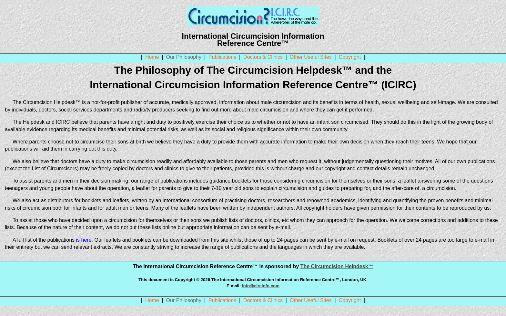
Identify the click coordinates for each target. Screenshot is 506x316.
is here (84, 240)
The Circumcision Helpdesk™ (336, 266)
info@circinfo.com (260, 285)
